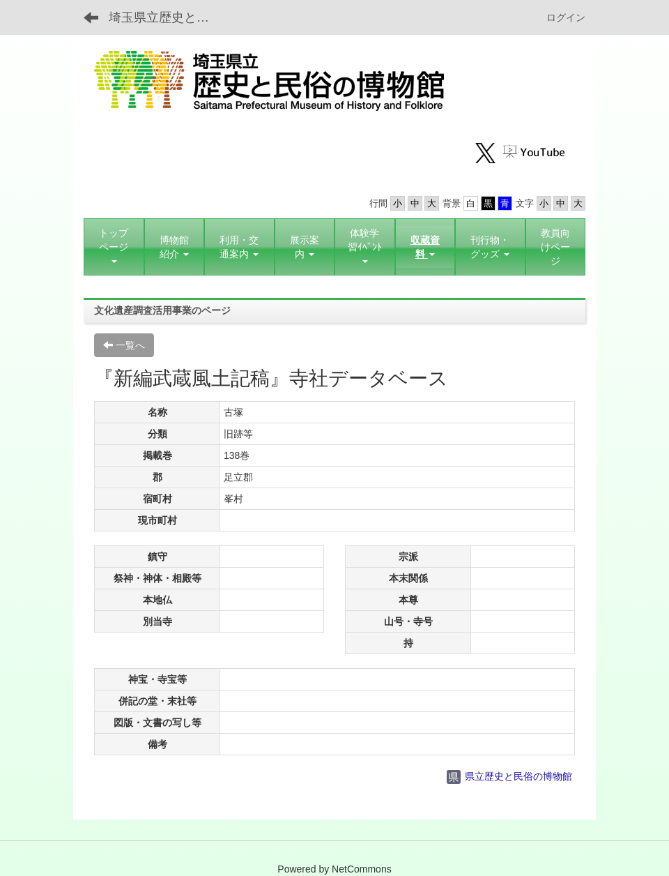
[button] (174, 247)
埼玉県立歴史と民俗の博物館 (167, 17)
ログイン (565, 17)
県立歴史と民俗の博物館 (509, 776)
